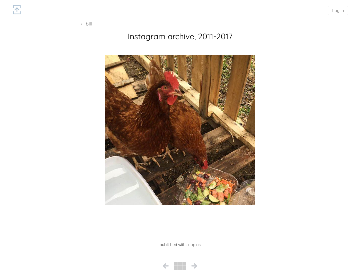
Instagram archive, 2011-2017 (180, 36)
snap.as (193, 244)
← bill (86, 24)
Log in (338, 10)
